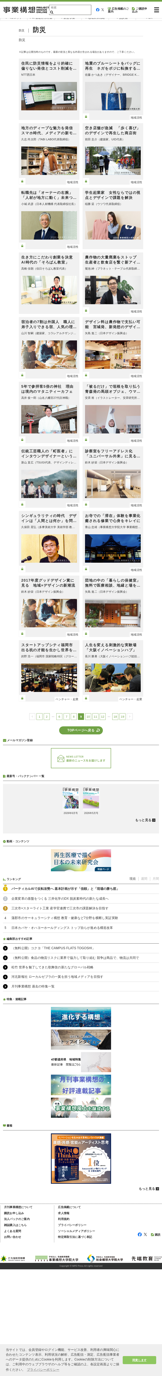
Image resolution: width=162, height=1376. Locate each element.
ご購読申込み (139, 10)
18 (115, 716)
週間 (144, 985)
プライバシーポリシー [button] (43, 1369)
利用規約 (63, 1325)
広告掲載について (69, 1313)
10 (88, 716)
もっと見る (143, 926)
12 (102, 716)
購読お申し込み (14, 1319)
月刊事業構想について (18, 1313)
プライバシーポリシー (72, 1331)
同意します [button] (139, 1360)
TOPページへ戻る (81, 730)
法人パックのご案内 (17, 1325)
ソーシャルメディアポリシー (76, 1337)
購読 (155, 1341)
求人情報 (63, 1319)
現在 (133, 985)
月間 (156, 985)
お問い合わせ (12, 1343)
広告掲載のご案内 (118, 10)
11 (95, 716)
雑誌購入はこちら (15, 1331)
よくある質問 (12, 1337)
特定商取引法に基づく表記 (75, 1343)
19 (122, 716)
